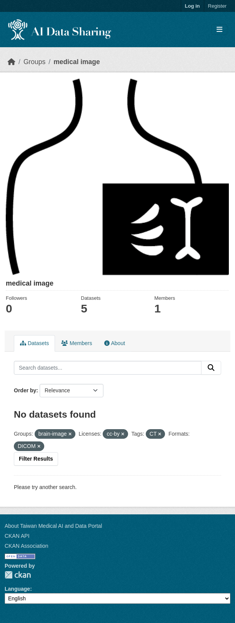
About (114, 343)
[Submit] (211, 368)
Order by (25, 390)
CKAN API (17, 536)
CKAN (18, 575)
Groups (34, 62)
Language (17, 589)
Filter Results (36, 459)
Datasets (34, 343)
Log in (192, 6)
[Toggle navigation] (219, 29)
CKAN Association (26, 546)
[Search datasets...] (108, 368)
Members (76, 343)
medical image (76, 62)
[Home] (11, 62)
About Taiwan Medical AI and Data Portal (53, 526)
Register (217, 6)
